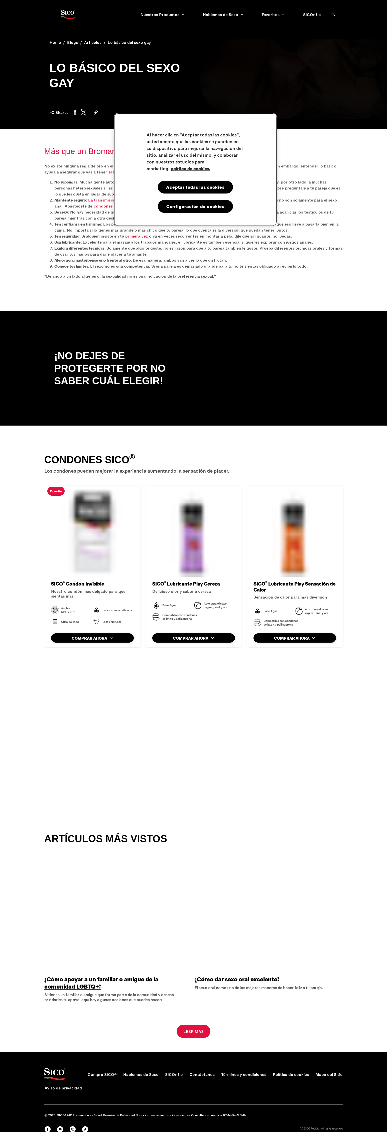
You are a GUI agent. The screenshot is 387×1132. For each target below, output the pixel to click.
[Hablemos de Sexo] (220, 15)
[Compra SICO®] (102, 1074)
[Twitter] (83, 112)
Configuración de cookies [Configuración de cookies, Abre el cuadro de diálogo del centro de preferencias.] (195, 206)
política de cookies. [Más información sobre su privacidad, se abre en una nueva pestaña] (190, 168)
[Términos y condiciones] (244, 1074)
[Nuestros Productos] (160, 15)
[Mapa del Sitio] (329, 1074)
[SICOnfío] (312, 15)
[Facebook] (75, 112)
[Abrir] (333, 14)
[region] (195, 169)
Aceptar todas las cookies (195, 187)
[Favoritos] (271, 15)
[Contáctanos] (202, 1074)
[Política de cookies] (291, 1074)
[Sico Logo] (67, 14)
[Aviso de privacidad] (63, 1088)
